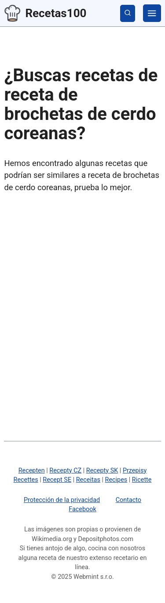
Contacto (128, 500)
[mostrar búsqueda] (127, 13)
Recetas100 (43, 13)
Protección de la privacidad (62, 500)
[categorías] (152, 13)
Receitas (88, 480)
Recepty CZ (65, 470)
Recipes (116, 480)
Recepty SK (102, 470)
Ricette (142, 480)
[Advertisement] (82, 290)
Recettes (26, 480)
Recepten (31, 470)
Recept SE (57, 480)
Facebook (82, 509)
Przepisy (135, 470)
